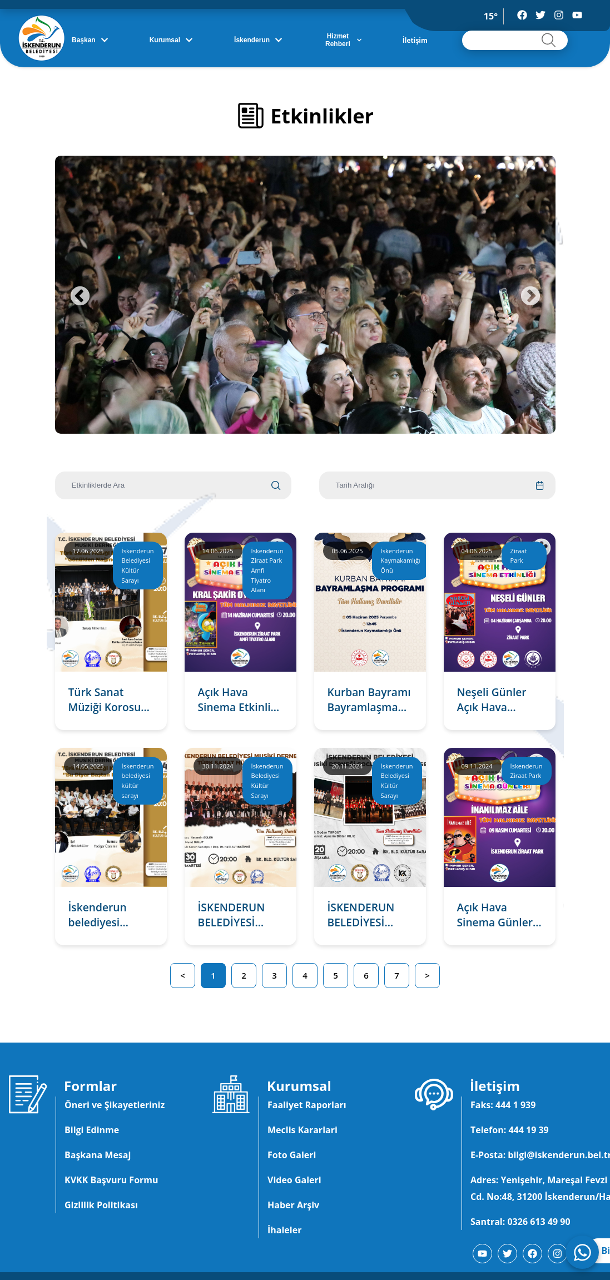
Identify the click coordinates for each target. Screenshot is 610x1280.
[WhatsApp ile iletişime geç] (582, 1252)
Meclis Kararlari (302, 1130)
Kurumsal (171, 40)
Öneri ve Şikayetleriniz (115, 1105)
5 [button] (335, 975)
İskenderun (258, 40)
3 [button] (274, 975)
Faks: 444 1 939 (502, 1105)
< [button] (182, 975)
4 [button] (305, 975)
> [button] (427, 975)
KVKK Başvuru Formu (111, 1180)
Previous (80, 297)
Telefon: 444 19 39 (509, 1130)
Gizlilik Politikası (101, 1205)
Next (530, 297)
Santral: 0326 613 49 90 (520, 1221)
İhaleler (284, 1230)
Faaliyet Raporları (306, 1105)
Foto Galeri (291, 1155)
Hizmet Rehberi (343, 40)
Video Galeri (294, 1180)
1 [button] (213, 975)
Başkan (90, 40)
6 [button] (366, 975)
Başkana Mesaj (98, 1155)
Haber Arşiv (293, 1205)
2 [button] (243, 975)
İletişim (415, 40)
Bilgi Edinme (92, 1130)
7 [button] (396, 975)
